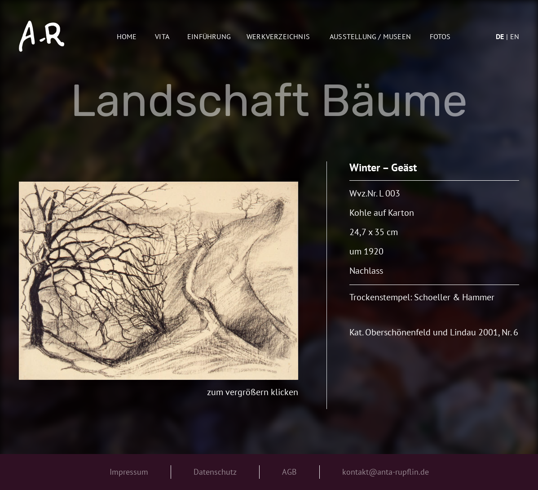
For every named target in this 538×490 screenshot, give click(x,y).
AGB (289, 472)
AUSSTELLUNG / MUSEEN (370, 36)
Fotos (440, 36)
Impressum (129, 472)
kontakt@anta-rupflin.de (385, 472)
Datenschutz (215, 472)
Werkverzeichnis (278, 36)
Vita (162, 36)
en (514, 36)
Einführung (209, 36)
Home (127, 36)
